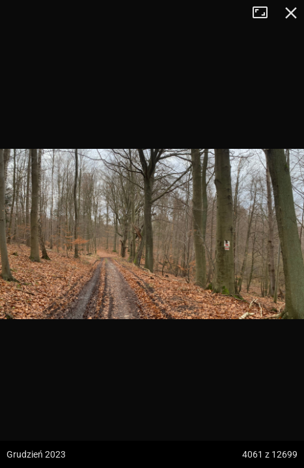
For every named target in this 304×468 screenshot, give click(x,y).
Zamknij (291, 13)
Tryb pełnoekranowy (265, 13)
